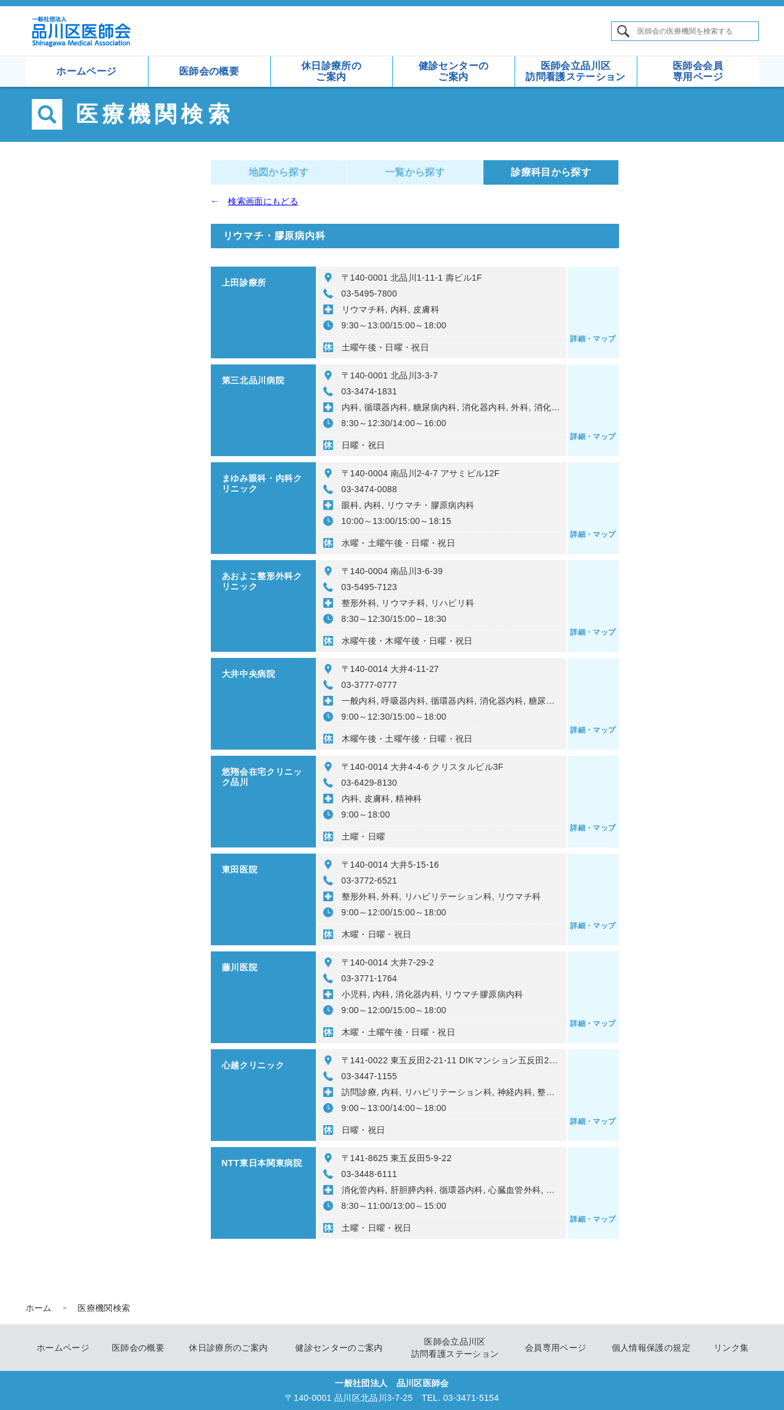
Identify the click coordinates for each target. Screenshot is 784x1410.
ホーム (39, 1308)
